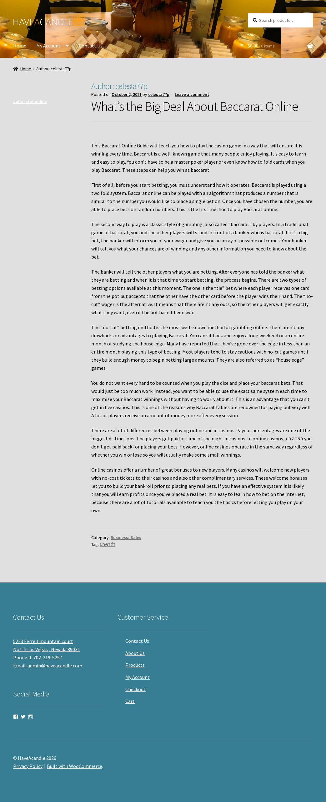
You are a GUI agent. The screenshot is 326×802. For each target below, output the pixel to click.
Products (135, 665)
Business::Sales (126, 537)
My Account (48, 45)
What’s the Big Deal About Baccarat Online (194, 106)
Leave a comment (192, 94)
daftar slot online (30, 101)
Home (19, 45)
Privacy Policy (28, 766)
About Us (135, 653)
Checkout (135, 689)
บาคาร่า (294, 438)
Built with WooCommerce (74, 766)
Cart (130, 701)
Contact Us (91, 45)
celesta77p (158, 94)
